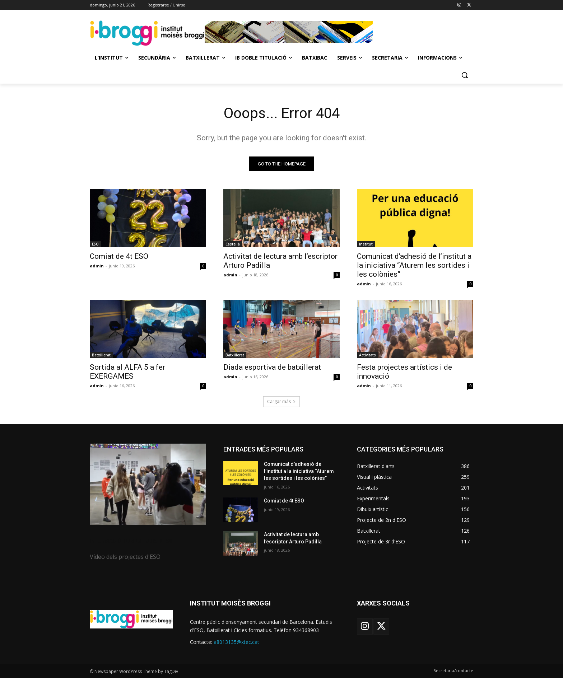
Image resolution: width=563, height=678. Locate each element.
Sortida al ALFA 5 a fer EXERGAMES (127, 371)
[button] (464, 75)
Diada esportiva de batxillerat (272, 367)
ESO (95, 244)
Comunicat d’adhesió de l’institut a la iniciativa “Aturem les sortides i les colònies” (414, 265)
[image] (148, 484)
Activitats (367, 354)
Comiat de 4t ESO (119, 256)
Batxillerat (101, 354)
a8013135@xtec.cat (236, 642)
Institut (366, 244)
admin (97, 265)
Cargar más (281, 401)
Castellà (232, 244)
